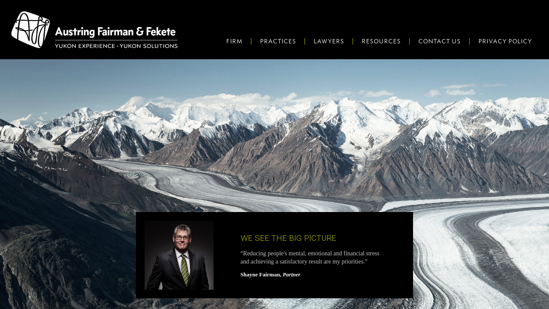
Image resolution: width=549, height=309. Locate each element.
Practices (278, 41)
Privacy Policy (505, 41)
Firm (234, 41)
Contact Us (439, 41)
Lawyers (329, 41)
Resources (381, 41)
